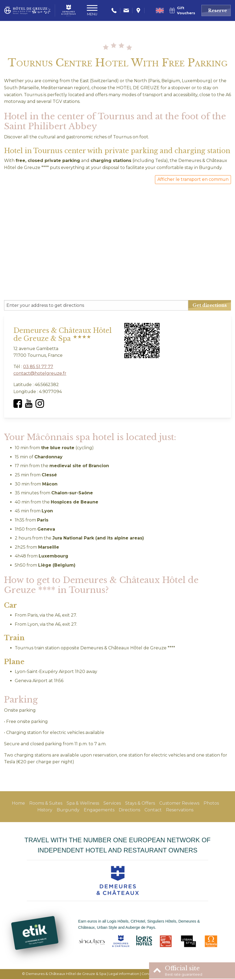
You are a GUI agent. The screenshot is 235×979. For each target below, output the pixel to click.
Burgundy (68, 809)
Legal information (124, 974)
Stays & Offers (140, 803)
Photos (211, 803)
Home (18, 803)
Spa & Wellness (83, 803)
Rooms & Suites (45, 803)
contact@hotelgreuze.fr (39, 373)
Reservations (179, 809)
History (44, 809)
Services (112, 803)
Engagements (99, 809)
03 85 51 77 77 (38, 366)
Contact (153, 809)
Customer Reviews (179, 803)
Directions (129, 809)
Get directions (210, 305)
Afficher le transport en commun (193, 179)
